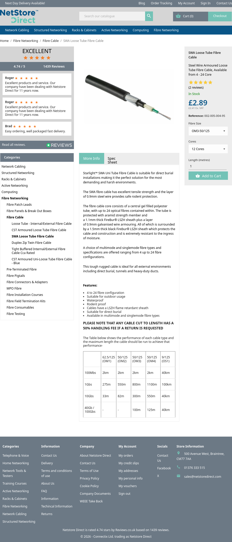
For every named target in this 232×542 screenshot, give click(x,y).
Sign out (124, 493)
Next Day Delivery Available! (25, 3)
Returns (46, 514)
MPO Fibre (14, 288)
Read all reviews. (14, 145)
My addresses (128, 471)
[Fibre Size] (208, 131)
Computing (141, 30)
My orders (125, 455)
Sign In (206, 3)
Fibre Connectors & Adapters (27, 282)
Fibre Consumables (20, 307)
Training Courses (15, 483)
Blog (141, 3)
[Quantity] (208, 166)
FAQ (44, 491)
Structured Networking (50, 30)
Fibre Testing (16, 314)
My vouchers (127, 486)
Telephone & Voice (16, 455)
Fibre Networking (166, 30)
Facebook (164, 468)
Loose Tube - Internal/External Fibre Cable (42, 223)
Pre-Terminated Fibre (22, 269)
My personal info (130, 478)
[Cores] (208, 148)
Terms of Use (89, 471)
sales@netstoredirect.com (202, 476)
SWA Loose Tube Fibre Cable (33, 236)
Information (49, 499)
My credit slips (128, 463)
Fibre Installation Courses (25, 295)
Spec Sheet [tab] (112, 160)
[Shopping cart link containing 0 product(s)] (202, 16)
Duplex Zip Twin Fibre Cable (31, 243)
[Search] (116, 16)
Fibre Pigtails (16, 276)
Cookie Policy (89, 486)
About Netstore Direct (95, 455)
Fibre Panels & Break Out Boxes (29, 211)
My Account (186, 3)
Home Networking (16, 463)
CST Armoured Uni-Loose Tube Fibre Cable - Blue (42, 261)
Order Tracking (161, 3)
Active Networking (114, 30)
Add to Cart (211, 175)
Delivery (47, 463)
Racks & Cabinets (84, 30)
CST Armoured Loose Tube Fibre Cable (39, 230)
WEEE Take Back (91, 501)
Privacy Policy (89, 478)
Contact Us (224, 3)
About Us (47, 483)
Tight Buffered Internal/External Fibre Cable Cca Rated (38, 251)
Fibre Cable (15, 217)
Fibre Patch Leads (19, 204)
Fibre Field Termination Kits (26, 301)
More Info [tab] (91, 158)
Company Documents (95, 493)
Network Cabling (17, 30)
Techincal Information (56, 506)
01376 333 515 (194, 468)
